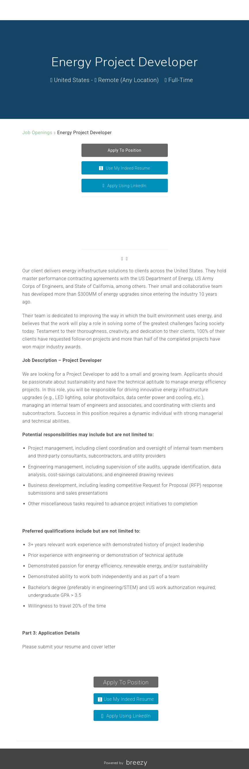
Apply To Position (126, 682)
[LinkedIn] (127, 258)
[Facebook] (122, 258)
